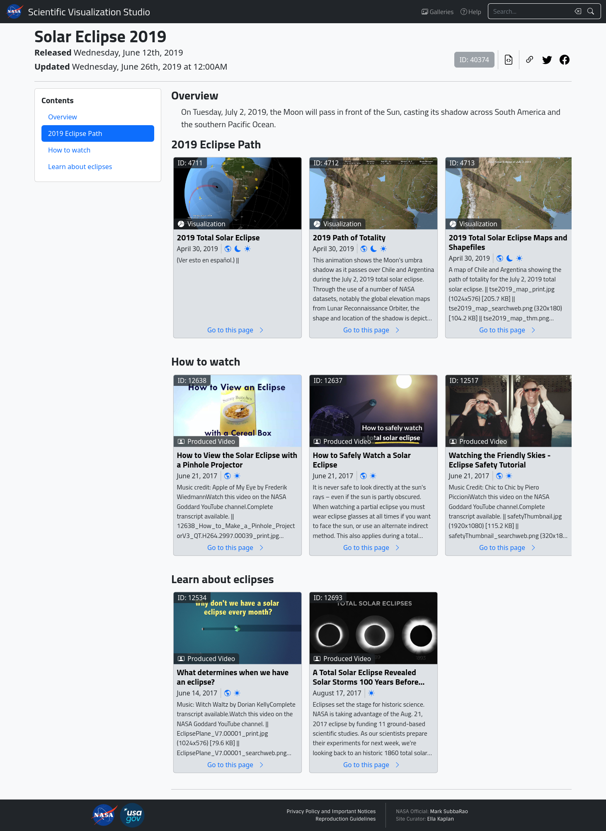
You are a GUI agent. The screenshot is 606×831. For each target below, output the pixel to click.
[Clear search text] (576, 11)
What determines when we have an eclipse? (233, 677)
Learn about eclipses (80, 166)
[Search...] (529, 11)
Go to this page (235, 329)
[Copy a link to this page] (530, 60)
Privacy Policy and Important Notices (331, 811)
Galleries (437, 12)
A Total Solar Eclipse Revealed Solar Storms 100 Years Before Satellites (366, 677)
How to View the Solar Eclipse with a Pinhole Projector (237, 460)
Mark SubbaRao (449, 811)
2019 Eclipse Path (75, 133)
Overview (62, 116)
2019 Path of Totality (349, 237)
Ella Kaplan (440, 819)
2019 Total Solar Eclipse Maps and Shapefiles (508, 242)
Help (471, 12)
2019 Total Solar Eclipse (218, 237)
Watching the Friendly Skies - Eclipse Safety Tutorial (500, 460)
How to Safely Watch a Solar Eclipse (362, 460)
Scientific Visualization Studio (89, 11)
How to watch (69, 150)
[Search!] (591, 11)
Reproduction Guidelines (345, 819)
